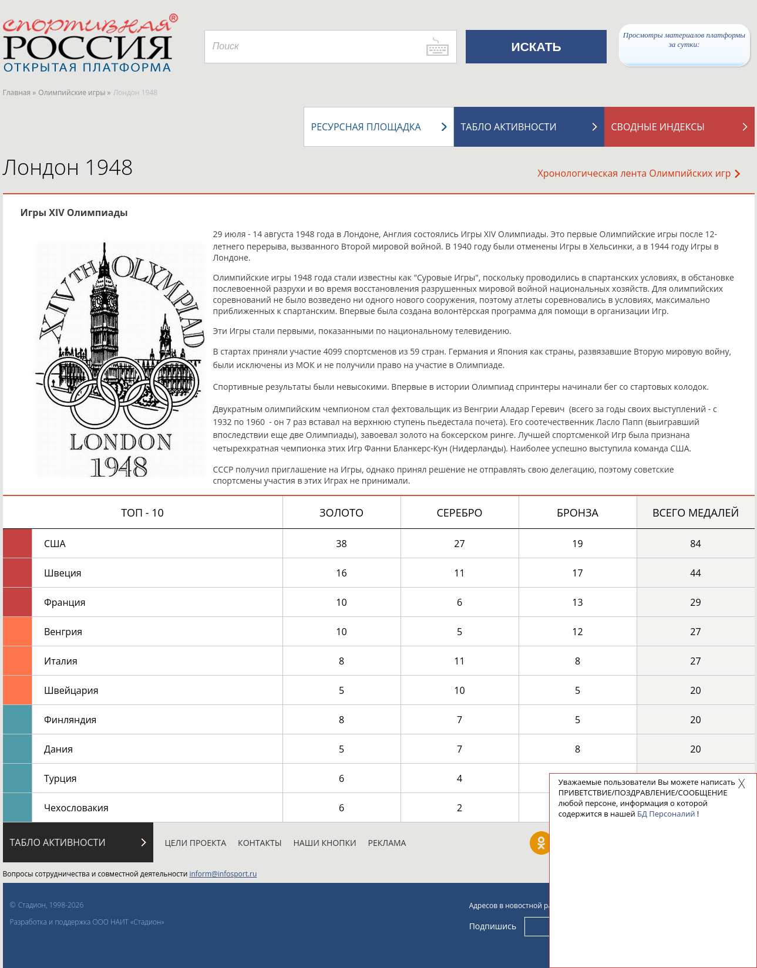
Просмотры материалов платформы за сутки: (684, 40)
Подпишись (493, 926)
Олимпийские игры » (74, 92)
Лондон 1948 (68, 167)
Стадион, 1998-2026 (51, 905)
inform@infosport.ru (223, 874)
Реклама (387, 842)
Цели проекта (196, 842)
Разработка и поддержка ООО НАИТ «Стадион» (87, 922)
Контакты (259, 842)
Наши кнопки (325, 842)
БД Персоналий (666, 813)
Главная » (19, 92)
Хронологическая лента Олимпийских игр (639, 173)
